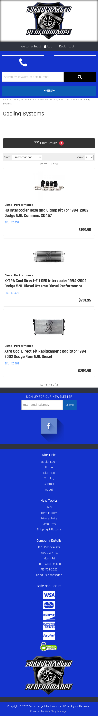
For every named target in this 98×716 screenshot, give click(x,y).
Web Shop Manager (56, 711)
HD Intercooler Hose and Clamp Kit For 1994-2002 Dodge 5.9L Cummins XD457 (46, 213)
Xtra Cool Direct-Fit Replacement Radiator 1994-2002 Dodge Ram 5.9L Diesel (46, 354)
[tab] (49, 91)
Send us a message (49, 575)
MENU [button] (49, 91)
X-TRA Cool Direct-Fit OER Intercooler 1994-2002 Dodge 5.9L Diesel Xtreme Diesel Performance (45, 283)
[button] (49, 77)
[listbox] (27, 157)
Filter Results (49, 143)
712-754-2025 (49, 569)
